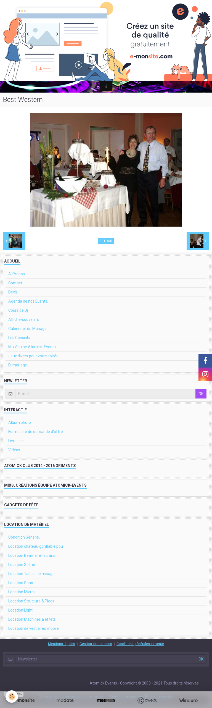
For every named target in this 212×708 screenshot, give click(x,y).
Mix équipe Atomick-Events (32, 347)
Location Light (20, 610)
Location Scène (21, 564)
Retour (105, 241)
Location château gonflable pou (35, 546)
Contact (15, 283)
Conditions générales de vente (140, 644)
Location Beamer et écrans (31, 555)
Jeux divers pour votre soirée (33, 356)
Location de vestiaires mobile (33, 628)
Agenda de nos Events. (28, 301)
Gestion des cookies (96, 644)
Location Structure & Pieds (31, 601)
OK (200, 394)
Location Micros (22, 592)
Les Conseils (19, 337)
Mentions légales (61, 644)
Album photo (19, 422)
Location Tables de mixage (31, 573)
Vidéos (14, 450)
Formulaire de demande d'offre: (36, 431)
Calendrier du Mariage (27, 328)
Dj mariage (17, 365)
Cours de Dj (18, 310)
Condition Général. (24, 537)
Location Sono (20, 583)
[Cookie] (12, 696)
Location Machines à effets (32, 619)
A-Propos (16, 274)
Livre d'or (16, 441)
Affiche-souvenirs (23, 319)
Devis (13, 292)
